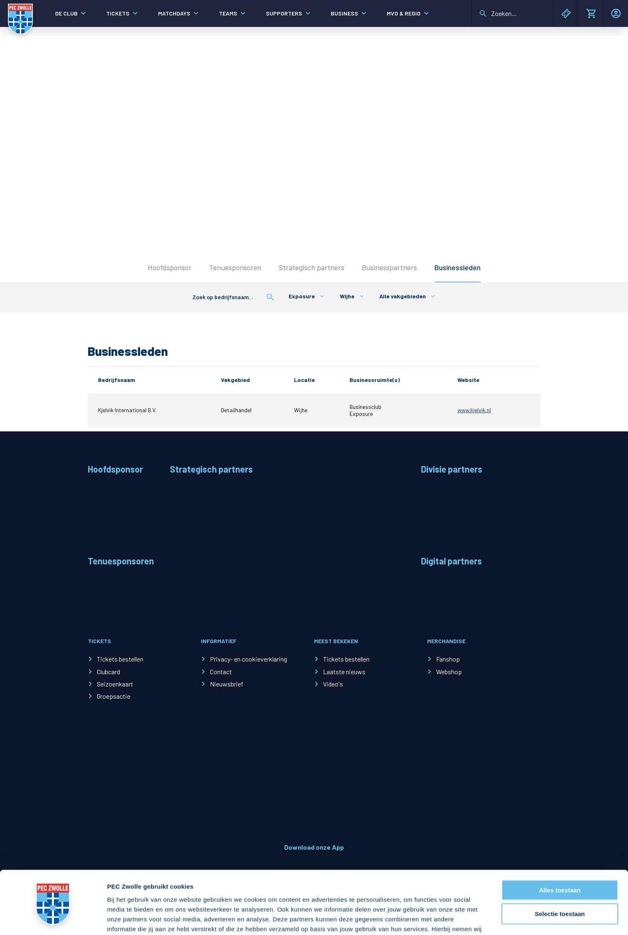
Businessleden (457, 267)
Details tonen (441, 918)
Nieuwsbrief (226, 684)
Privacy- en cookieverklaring (248, 659)
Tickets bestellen (120, 659)
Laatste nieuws (344, 671)
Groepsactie (113, 696)
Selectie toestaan (560, 858)
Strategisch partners (311, 267)
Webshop (449, 671)
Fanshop (448, 659)
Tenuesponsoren (235, 267)
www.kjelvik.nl (474, 409)
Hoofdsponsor (170, 267)
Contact (221, 671)
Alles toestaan (560, 834)
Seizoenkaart (115, 684)
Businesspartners (389, 267)
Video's (333, 684)
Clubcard (108, 671)
